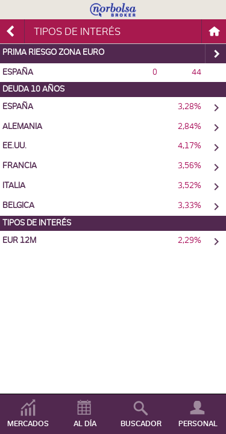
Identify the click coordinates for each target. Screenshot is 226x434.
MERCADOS (28, 423)
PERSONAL (198, 423)
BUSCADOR (141, 423)
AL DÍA (85, 423)
